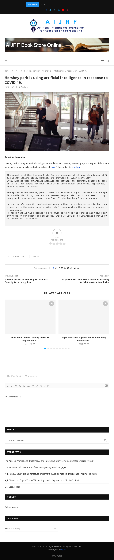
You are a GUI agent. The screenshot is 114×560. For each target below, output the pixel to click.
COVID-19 (35, 256)
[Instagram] (54, 9)
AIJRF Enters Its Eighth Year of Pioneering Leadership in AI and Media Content (42, 480)
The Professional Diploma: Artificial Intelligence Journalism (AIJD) (35, 467)
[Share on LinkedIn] (65, 268)
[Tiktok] (67, 9)
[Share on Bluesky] (75, 268)
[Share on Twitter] (62, 268)
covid (53, 167)
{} (45, 385)
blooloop (76, 167)
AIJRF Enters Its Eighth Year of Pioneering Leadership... (84, 339)
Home (7, 71)
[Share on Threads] (71, 268)
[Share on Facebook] (59, 268)
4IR (17, 71)
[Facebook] (46, 9)
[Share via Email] (78, 268)
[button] (41, 4)
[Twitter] (50, 9)
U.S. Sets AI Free (12, 486)
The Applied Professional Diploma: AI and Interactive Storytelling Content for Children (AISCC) (49, 460)
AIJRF (63, 549)
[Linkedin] (59, 9)
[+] (49, 385)
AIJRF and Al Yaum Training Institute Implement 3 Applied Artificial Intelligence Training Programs (51, 473)
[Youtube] (63, 9)
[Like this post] (56, 268)
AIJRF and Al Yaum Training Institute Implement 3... (30, 339)
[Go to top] (57, 556)
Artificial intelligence (16, 256)
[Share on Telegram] (68, 268)
